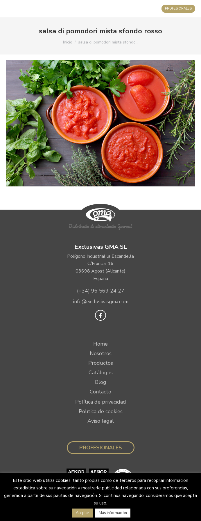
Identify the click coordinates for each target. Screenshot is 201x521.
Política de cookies (101, 411)
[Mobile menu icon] (10, 8)
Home (100, 344)
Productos (100, 363)
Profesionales (100, 447)
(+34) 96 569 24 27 (100, 290)
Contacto (100, 392)
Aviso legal (100, 421)
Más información (113, 512)
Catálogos (101, 372)
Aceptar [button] (82, 512)
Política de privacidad (100, 402)
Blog (100, 382)
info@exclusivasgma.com (100, 301)
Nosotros (101, 353)
